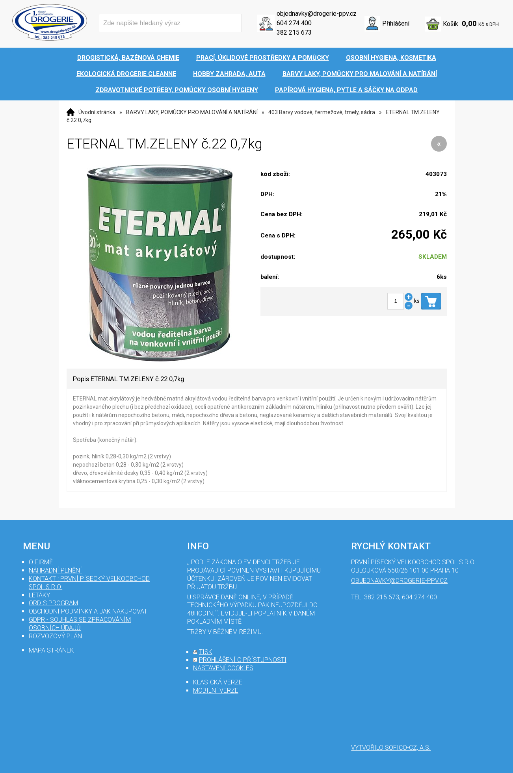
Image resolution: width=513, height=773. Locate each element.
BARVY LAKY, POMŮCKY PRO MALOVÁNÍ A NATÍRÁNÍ (192, 112)
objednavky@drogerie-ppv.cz (317, 13)
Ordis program (53, 603)
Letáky (39, 595)
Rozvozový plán (55, 636)
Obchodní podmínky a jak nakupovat (88, 611)
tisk (205, 652)
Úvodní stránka (96, 112)
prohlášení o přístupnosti (242, 660)
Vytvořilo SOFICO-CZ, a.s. (391, 747)
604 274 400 (294, 23)
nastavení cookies (223, 668)
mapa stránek (51, 650)
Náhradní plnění (55, 570)
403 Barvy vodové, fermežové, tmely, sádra (321, 112)
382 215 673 (294, 32)
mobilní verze (215, 690)
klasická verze (217, 682)
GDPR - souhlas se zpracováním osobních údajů (80, 624)
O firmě (41, 562)
